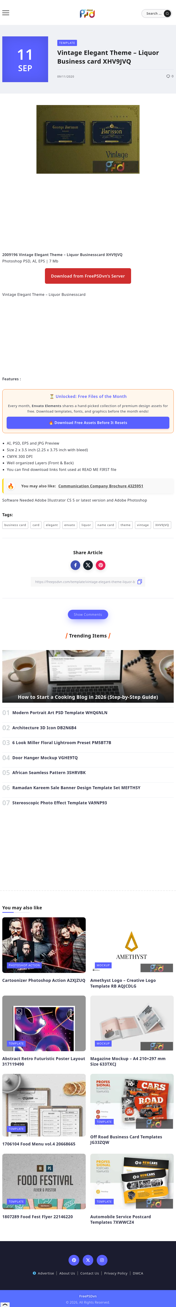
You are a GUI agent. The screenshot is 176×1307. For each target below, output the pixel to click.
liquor (86, 525)
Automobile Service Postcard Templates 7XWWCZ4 (120, 1219)
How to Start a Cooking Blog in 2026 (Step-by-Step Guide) (88, 697)
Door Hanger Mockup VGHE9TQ (45, 757)
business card (15, 525)
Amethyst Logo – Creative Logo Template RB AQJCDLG (123, 983)
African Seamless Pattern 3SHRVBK (49, 772)
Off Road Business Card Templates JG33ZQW (126, 1139)
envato (69, 525)
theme (126, 525)
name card (105, 525)
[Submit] (167, 13)
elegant (52, 525)
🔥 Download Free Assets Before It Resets (88, 422)
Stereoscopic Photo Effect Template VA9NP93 (59, 802)
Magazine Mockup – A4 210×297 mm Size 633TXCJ (128, 1061)
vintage (143, 525)
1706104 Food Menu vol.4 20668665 (38, 1144)
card (36, 525)
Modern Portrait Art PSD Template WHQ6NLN (59, 712)
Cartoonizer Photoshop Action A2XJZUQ (43, 980)
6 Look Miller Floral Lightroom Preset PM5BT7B (61, 742)
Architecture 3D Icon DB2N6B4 (44, 727)
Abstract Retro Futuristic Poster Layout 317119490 (43, 1061)
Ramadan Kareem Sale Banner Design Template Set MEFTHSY (76, 787)
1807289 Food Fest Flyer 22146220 (37, 1216)
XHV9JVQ (162, 525)
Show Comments (88, 614)
